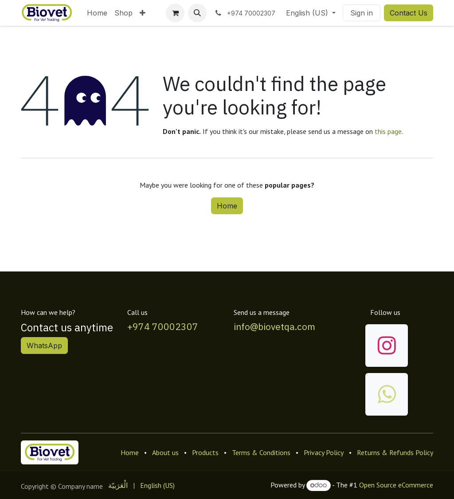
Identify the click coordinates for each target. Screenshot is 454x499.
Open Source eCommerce (396, 484)
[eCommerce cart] (175, 13)
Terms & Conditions (261, 452)
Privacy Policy (324, 452)
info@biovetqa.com (274, 327)
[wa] (387, 394)
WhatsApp (44, 345)
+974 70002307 (162, 327)
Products (205, 452)
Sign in (361, 12)
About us (165, 452)
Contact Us (408, 12)
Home (227, 205)
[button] (197, 13)
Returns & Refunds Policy (395, 452)
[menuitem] (97, 13)
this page (388, 131)
